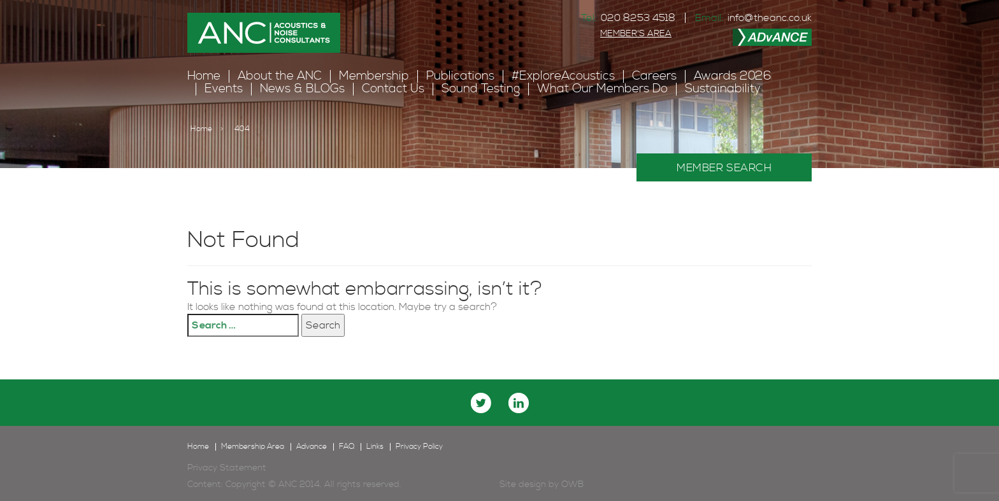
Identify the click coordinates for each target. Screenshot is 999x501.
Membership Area (252, 447)
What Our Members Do (602, 88)
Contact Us (393, 88)
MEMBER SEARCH (724, 168)
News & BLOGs (302, 88)
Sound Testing (481, 88)
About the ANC (280, 76)
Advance (311, 447)
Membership (374, 76)
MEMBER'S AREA (636, 33)
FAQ (346, 447)
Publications (460, 76)
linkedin (518, 403)
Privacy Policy (419, 447)
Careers (654, 76)
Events (224, 88)
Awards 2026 (733, 76)
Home (203, 76)
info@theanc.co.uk (770, 17)
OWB (572, 484)
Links (375, 447)
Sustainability (723, 88)
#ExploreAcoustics (563, 76)
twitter (481, 403)
